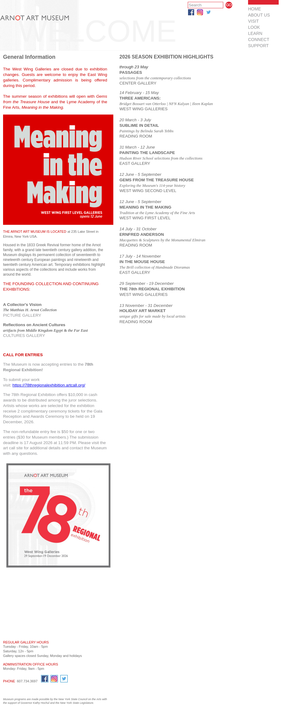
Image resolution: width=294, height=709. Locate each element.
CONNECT (258, 39)
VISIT (253, 21)
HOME (254, 8)
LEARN (255, 33)
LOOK (254, 27)
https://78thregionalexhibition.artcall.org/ (49, 385)
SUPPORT (258, 45)
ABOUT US (259, 15)
